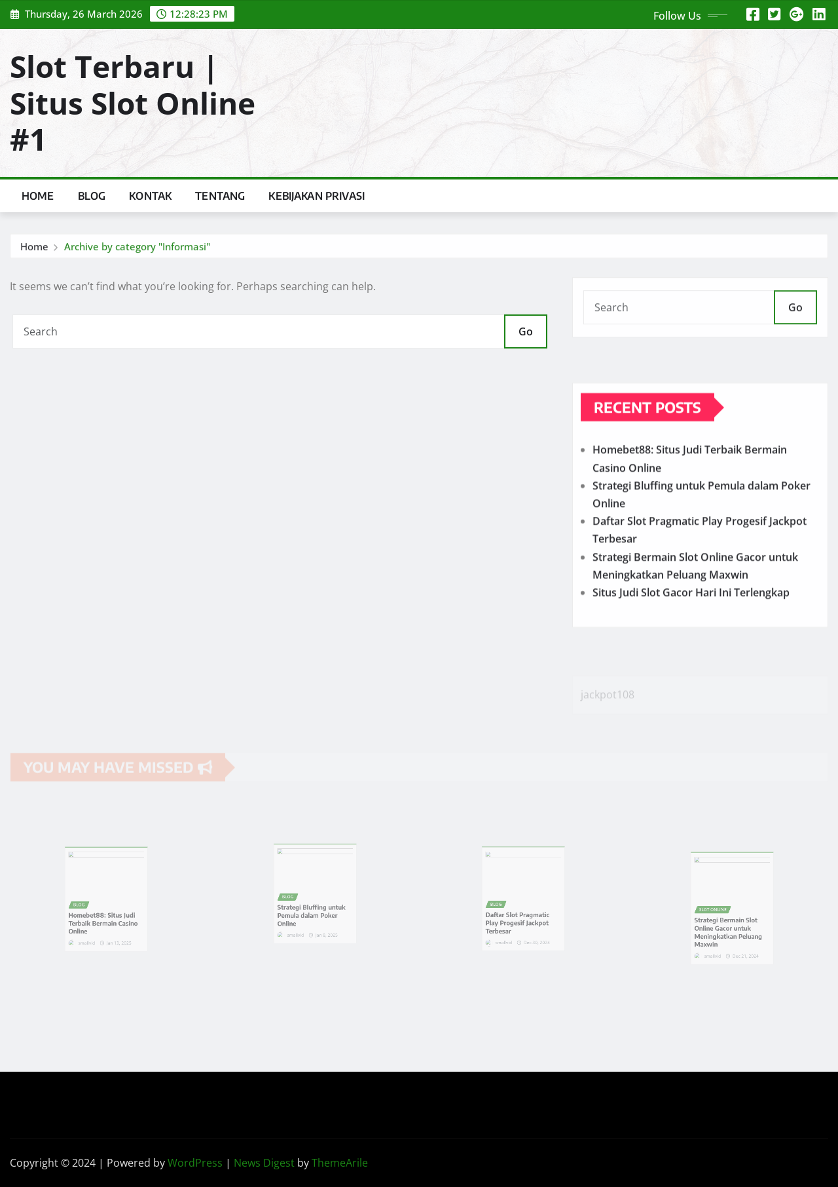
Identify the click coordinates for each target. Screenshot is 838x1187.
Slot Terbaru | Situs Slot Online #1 (132, 102)
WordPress (195, 1163)
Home (38, 195)
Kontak (150, 195)
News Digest (264, 1163)
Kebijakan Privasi (316, 195)
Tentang (220, 195)
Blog (92, 195)
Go (526, 331)
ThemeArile (340, 1163)
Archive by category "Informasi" (137, 249)
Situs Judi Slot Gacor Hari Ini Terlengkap (691, 624)
